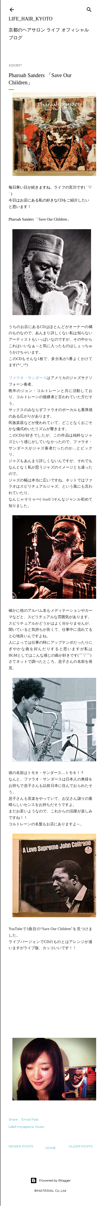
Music (39, 1127)
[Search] (89, 8)
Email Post (30, 1119)
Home (51, 1148)
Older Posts (80, 1146)
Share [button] (13, 1119)
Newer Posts (21, 1146)
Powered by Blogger (50, 1180)
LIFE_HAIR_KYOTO (31, 18)
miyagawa (25, 1127)
